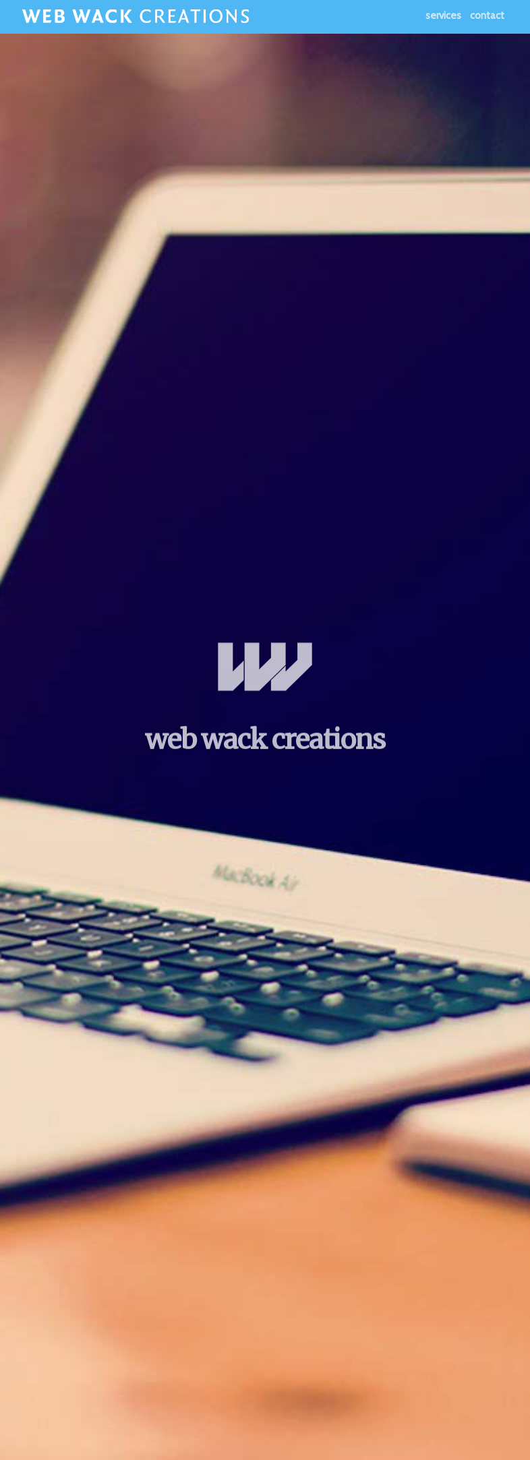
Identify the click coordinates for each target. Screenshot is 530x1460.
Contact (487, 15)
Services (443, 15)
